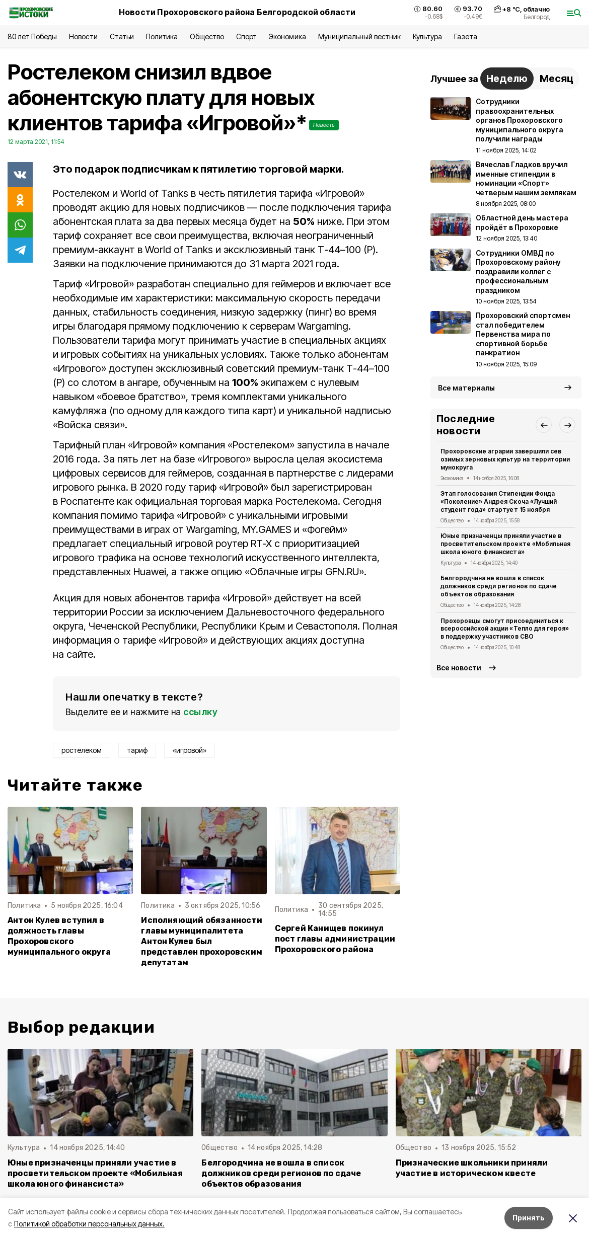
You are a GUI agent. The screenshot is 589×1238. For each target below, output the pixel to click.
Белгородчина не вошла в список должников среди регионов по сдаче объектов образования (498, 586)
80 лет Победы (32, 36)
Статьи (122, 36)
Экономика (287, 36)
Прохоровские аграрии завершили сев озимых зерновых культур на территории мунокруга (505, 459)
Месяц (556, 78)
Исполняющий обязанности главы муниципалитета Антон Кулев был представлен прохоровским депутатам (201, 941)
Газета (465, 36)
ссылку (200, 712)
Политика (162, 36)
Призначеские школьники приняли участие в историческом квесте (472, 1168)
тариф (137, 750)
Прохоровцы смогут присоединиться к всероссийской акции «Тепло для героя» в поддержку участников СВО (504, 629)
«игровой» (189, 750)
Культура (427, 36)
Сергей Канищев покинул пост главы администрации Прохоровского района (335, 938)
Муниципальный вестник (359, 36)
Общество (207, 36)
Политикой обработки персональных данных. (89, 1223)
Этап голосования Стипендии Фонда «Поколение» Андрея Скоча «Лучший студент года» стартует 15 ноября (498, 501)
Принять (528, 1217)
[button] (544, 425)
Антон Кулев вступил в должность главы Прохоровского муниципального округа (59, 936)
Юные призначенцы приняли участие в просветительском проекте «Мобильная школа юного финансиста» (505, 544)
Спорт (246, 36)
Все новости (458, 667)
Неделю (507, 78)
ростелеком (81, 750)
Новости (83, 36)
